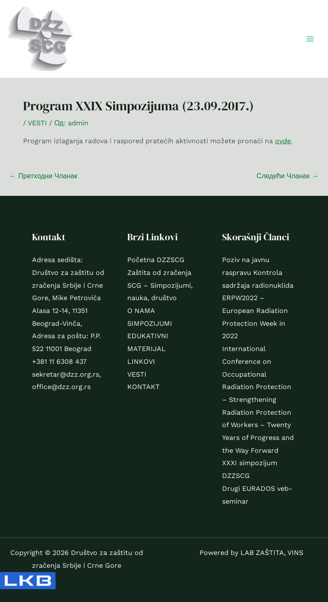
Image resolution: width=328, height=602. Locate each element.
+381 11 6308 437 (59, 361)
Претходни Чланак (43, 176)
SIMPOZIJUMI (149, 323)
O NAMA (141, 311)
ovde (283, 141)
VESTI (37, 123)
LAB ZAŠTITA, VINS (271, 553)
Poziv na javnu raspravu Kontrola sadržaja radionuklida (257, 272)
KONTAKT (143, 387)
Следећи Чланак (288, 176)
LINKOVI (141, 361)
